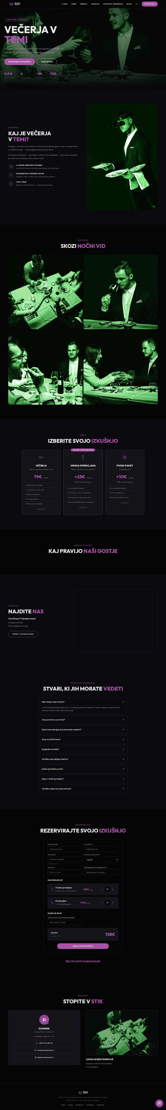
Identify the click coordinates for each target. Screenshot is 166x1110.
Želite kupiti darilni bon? (83, 961)
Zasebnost (79, 1105)
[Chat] (159, 1103)
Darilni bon (47, 62)
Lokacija (95, 4)
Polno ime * (53, 844)
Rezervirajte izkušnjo (19, 62)
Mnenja (83, 4)
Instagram (90, 1105)
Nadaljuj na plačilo (83, 946)
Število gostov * (92, 855)
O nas (64, 4)
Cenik (73, 4)
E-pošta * (88, 844)
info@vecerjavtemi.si (44, 1050)
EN (137, 4)
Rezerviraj (150, 4)
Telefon (52, 855)
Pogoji (70, 1105)
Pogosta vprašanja (113, 4)
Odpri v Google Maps (23, 634)
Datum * (51, 868)
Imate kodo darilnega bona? (61, 918)
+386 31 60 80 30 (44, 1043)
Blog (129, 4)
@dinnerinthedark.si (44, 1057)
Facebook (100, 1105)
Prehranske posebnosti (95, 868)
